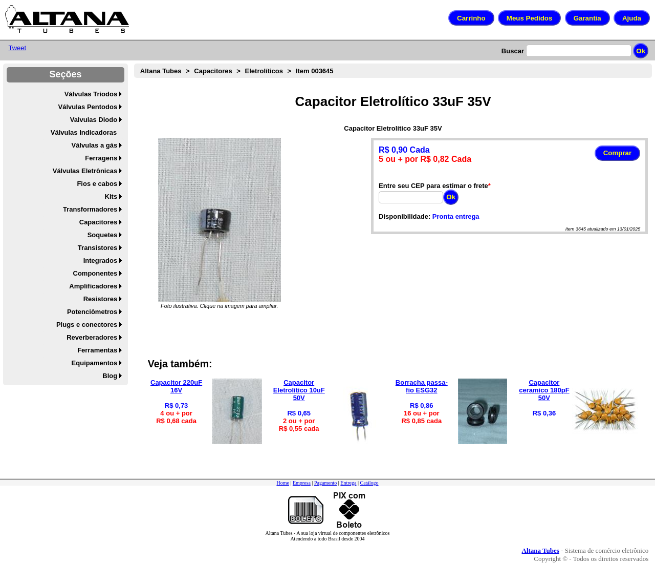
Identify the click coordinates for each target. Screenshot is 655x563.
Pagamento (325, 483)
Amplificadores (93, 286)
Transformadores (90, 209)
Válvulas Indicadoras (84, 132)
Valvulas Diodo (93, 119)
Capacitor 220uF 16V (176, 386)
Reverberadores (92, 337)
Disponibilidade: (404, 216)
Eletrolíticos (264, 71)
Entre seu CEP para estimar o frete (433, 186)
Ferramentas (97, 350)
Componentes (95, 273)
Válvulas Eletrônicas (85, 171)
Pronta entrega (455, 216)
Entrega (348, 483)
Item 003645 (315, 71)
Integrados (100, 260)
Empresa (302, 483)
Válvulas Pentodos (88, 107)
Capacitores (98, 222)
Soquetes (103, 235)
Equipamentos (95, 363)
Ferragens (101, 158)
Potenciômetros (92, 312)
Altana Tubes (161, 71)
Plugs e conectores (86, 324)
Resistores (100, 299)
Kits (111, 196)
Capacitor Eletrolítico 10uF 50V (299, 390)
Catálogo (369, 483)
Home (282, 483)
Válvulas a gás (95, 145)
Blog (109, 376)
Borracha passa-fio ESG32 (422, 386)
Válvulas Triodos (90, 94)
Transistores (97, 248)
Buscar (512, 51)
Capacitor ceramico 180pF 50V (544, 390)
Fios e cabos (97, 183)
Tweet (17, 48)
